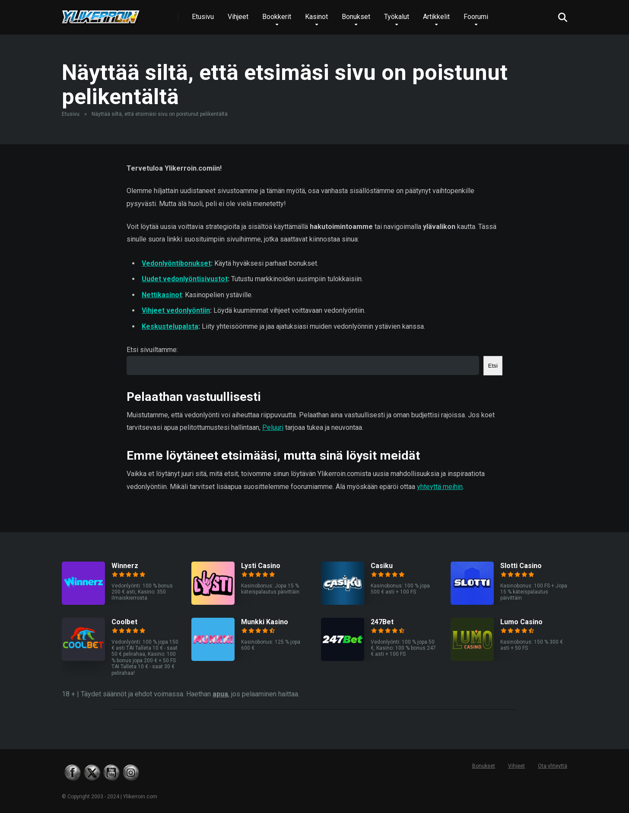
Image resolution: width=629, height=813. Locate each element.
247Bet (382, 622)
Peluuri (272, 427)
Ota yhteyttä (552, 766)
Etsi (493, 365)
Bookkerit (276, 17)
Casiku (382, 566)
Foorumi (476, 17)
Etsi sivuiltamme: (152, 350)
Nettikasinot (162, 295)
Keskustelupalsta (170, 326)
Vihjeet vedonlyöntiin (176, 310)
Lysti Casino (260, 566)
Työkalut (396, 17)
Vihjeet (238, 17)
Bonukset (356, 17)
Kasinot (316, 17)
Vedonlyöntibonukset (176, 263)
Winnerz (124, 566)
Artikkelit (436, 17)
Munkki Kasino (264, 622)
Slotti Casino (521, 566)
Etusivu (203, 17)
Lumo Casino (521, 622)
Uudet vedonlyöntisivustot (185, 279)
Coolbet (124, 622)
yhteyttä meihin (440, 487)
